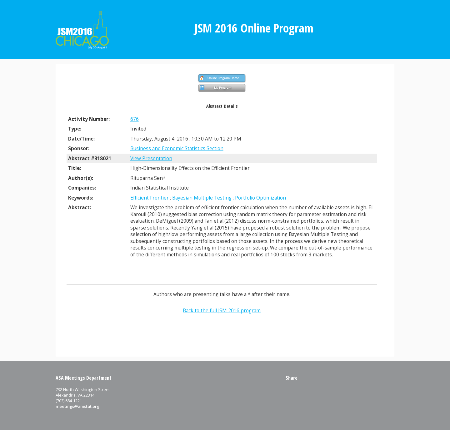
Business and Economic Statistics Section (176, 148)
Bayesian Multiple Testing (202, 198)
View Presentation (151, 158)
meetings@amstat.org (77, 406)
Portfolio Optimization (260, 198)
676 (134, 119)
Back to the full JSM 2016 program (222, 310)
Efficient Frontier (149, 198)
